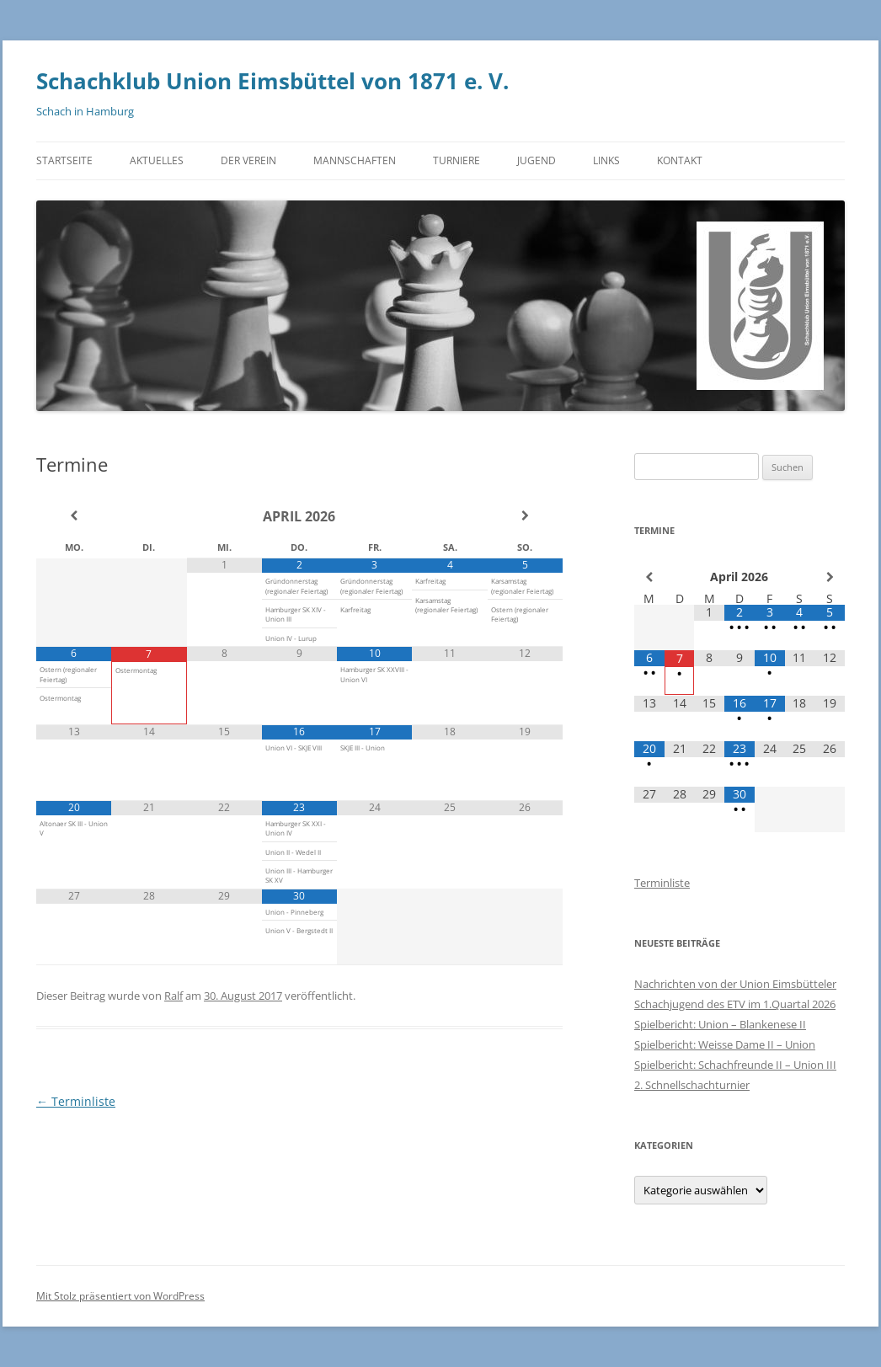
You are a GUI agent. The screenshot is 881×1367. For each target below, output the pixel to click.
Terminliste (75, 1101)
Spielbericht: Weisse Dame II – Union (724, 1044)
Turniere (456, 160)
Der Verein (248, 160)
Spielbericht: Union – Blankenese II (720, 1024)
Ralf (173, 995)
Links (606, 160)
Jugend (536, 160)
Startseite (64, 160)
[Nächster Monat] (525, 515)
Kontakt (679, 160)
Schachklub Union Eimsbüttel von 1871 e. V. (272, 81)
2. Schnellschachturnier (692, 1084)
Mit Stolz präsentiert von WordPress (120, 1296)
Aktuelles (157, 160)
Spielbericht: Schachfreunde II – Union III (735, 1064)
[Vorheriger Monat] (73, 515)
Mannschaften (354, 160)
